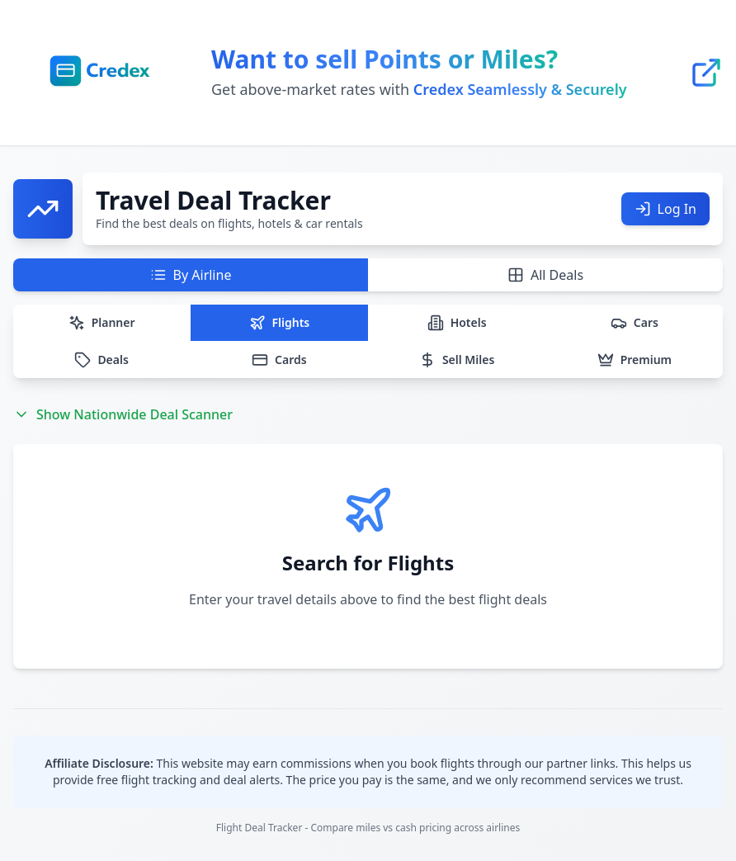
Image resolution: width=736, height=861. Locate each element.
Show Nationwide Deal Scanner (123, 414)
